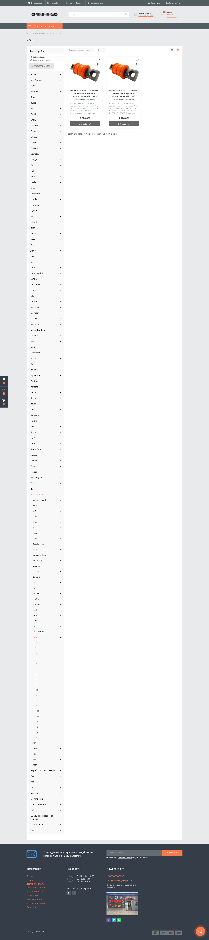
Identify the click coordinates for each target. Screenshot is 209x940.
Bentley (34, 91)
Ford (33, 176)
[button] (4, 402)
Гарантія (79, 3)
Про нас (68, 3)
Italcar (33, 233)
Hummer (35, 205)
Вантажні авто (39, 33)
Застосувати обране (41, 65)
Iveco (33, 239)
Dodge (34, 159)
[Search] (126, 14)
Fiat (32, 171)
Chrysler (34, 131)
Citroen (34, 136)
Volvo (52, 33)
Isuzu (33, 227)
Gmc (33, 188)
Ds (32, 165)
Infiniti (34, 222)
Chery (33, 119)
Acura (33, 74)
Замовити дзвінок (145, 16)
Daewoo (34, 148)
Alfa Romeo (36, 80)
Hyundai (35, 210)
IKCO (33, 216)
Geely (33, 182)
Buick (33, 102)
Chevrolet (35, 125)
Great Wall (36, 193)
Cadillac (34, 114)
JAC (32, 244)
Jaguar (34, 250)
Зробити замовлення (171, 15)
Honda (34, 199)
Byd (32, 108)
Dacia (33, 142)
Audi (33, 85)
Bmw (33, 97)
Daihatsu (35, 153)
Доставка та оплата (95, 3)
